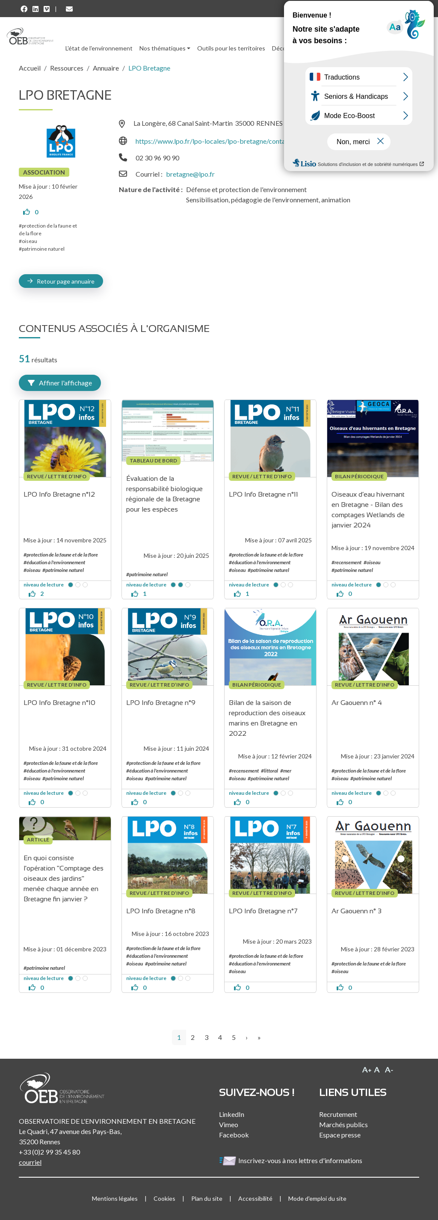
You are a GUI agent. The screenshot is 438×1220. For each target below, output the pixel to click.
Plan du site (206, 1198)
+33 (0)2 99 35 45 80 (49, 1152)
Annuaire (106, 68)
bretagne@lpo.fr (190, 174)
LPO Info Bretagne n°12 (59, 494)
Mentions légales (115, 1198)
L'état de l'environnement (99, 48)
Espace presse (340, 1135)
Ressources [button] (326, 48)
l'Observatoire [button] (380, 48)
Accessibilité (255, 1198)
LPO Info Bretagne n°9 (160, 702)
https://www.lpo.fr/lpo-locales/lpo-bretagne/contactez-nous (225, 141)
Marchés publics (343, 1124)
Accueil (30, 68)
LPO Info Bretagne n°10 (59, 702)
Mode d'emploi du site (317, 1198)
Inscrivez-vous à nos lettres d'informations (291, 1160)
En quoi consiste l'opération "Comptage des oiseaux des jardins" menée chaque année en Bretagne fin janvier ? (64, 878)
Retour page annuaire (66, 281)
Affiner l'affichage (60, 383)
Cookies (164, 1198)
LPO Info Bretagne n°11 (263, 494)
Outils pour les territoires (231, 48)
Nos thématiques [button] (162, 48)
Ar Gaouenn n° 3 (356, 911)
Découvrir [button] (285, 48)
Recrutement (338, 1114)
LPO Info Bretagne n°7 (263, 911)
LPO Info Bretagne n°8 (160, 911)
